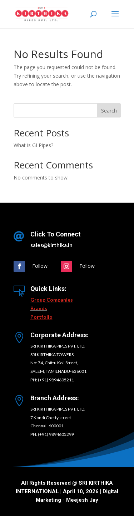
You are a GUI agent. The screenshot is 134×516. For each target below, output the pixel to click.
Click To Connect (55, 234)
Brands (38, 308)
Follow (40, 265)
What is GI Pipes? (33, 145)
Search (109, 110)
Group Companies (51, 300)
